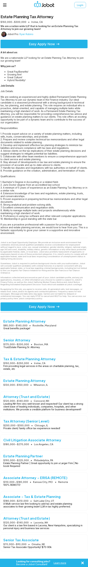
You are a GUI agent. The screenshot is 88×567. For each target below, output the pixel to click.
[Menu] (5, 5)
